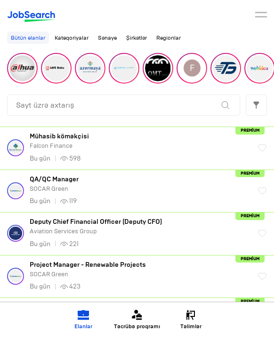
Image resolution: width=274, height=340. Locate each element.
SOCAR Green (139, 184)
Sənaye (107, 37)
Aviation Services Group (139, 226)
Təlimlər (190, 319)
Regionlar (168, 37)
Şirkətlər (136, 37)
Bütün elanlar (28, 37)
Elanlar (83, 319)
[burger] (261, 16)
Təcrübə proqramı (137, 319)
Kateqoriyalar (72, 37)
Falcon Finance (139, 141)
